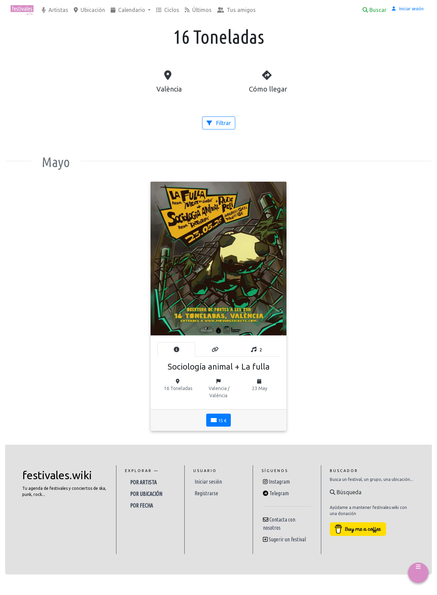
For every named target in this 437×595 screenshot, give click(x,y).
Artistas (55, 10)
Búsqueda (346, 492)
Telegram (279, 493)
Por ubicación (146, 494)
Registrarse (206, 493)
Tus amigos (236, 10)
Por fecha (141, 505)
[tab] (176, 349)
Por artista (143, 482)
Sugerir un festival (287, 539)
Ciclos (167, 10)
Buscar (374, 10)
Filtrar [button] (219, 123)
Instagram (279, 482)
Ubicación (89, 10)
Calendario (128, 10)
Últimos (198, 10)
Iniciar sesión (208, 482)
